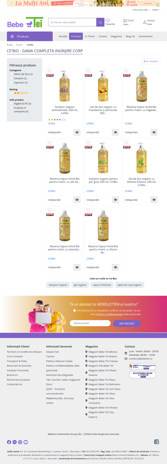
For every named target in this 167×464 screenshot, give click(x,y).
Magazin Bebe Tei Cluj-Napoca (99, 414)
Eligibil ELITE (22, 103)
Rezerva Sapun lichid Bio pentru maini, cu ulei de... (64, 180)
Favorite (110, 22)
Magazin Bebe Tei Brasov (101, 356)
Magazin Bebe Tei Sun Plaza (102, 389)
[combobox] (72, 22)
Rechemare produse (18, 379)
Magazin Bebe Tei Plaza (100, 379)
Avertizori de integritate (59, 375)
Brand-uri (12, 375)
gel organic (80, 284)
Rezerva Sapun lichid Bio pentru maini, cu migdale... (141, 108)
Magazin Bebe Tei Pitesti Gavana (100, 373)
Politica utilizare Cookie (59, 361)
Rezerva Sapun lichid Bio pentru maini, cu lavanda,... (64, 248)
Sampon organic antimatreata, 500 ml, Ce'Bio (65, 110)
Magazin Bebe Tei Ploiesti (101, 407)
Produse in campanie (20, 109)
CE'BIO (51, 123)
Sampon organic (58, 284)
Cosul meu (128, 21)
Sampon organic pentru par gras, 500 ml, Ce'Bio (103, 180)
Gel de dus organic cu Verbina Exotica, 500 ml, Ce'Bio (141, 182)
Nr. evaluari (151, 61)
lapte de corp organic (129, 284)
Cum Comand (15, 356)
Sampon (20, 78)
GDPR (155, 9)
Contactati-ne (14, 384)
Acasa (10, 44)
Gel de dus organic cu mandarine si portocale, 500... (103, 110)
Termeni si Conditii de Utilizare (24, 351)
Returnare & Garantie (19, 365)
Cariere (50, 356)
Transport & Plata (17, 361)
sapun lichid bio (102, 284)
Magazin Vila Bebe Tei (99, 365)
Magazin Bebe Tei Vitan (100, 393)
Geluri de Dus (23, 74)
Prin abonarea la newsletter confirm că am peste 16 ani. (109, 310)
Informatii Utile (140, 9)
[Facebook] (9, 442)
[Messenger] (14, 442)
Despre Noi (52, 351)
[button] (77, 132)
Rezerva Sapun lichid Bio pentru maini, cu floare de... (103, 249)
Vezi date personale (115, 314)
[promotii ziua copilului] (83, 3)
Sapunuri (20, 82)
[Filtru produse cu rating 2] (11, 93)
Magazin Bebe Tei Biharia (101, 351)
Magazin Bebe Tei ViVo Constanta (99, 401)
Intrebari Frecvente (18, 370)
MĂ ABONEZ (126, 323)
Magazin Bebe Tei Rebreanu (102, 384)
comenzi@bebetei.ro (140, 358)
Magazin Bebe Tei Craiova (101, 361)
